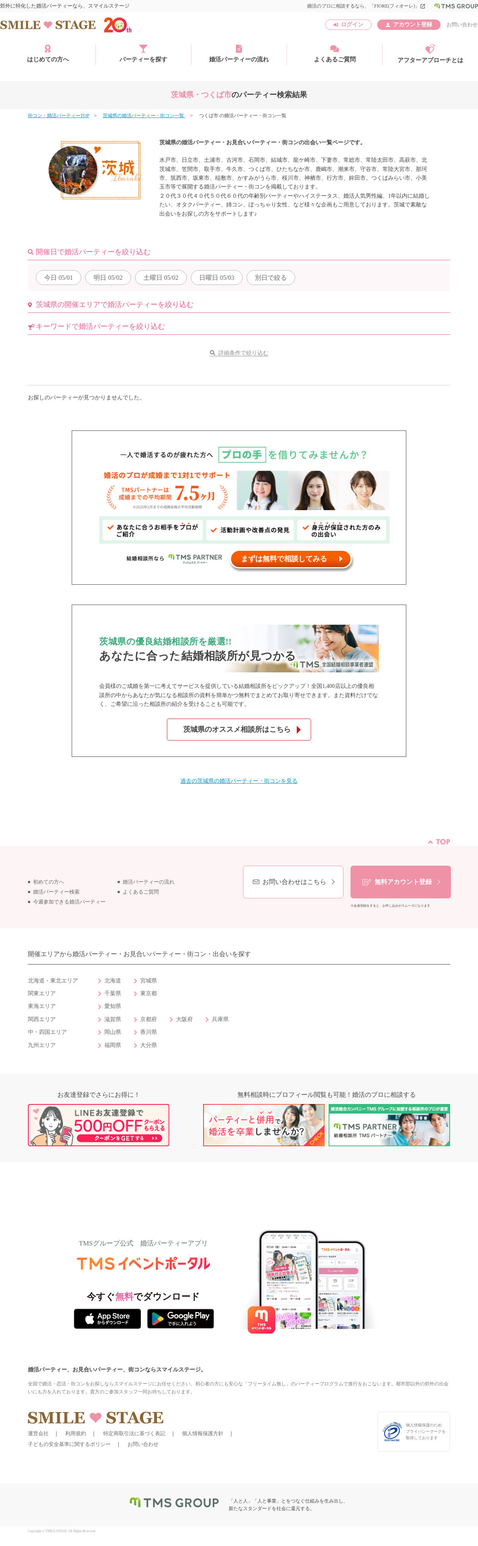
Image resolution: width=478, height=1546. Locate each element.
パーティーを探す (143, 53)
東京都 (148, 993)
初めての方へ (48, 882)
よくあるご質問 (335, 53)
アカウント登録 (412, 25)
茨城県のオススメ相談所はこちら (237, 729)
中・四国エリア (47, 1032)
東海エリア (42, 1006)
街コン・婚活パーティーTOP (58, 115)
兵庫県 (220, 1019)
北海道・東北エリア (53, 981)
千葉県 (112, 993)
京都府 (148, 1019)
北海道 (112, 981)
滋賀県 (112, 1019)
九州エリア (42, 1045)
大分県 (148, 1045)
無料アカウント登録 (403, 881)
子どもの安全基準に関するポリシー (69, 1444)
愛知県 (112, 1006)
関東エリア (42, 993)
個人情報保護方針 (202, 1433)
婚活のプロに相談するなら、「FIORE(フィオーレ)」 (366, 6)
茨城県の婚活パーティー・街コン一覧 (144, 115)
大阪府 (184, 1019)
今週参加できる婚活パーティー (69, 902)
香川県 (148, 1032)
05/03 (216, 277)
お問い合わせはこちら (294, 881)
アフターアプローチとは (430, 53)
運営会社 (38, 1433)
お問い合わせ (462, 25)
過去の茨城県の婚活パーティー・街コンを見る (239, 781)
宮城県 (148, 981)
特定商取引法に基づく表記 (134, 1433)
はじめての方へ (48, 53)
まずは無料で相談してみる (284, 559)
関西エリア (42, 1019)
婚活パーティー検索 (56, 892)
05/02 (108, 277)
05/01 (58, 277)
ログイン (352, 25)
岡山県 (112, 1032)
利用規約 (75, 1433)
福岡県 (112, 1045)
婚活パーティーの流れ (239, 53)
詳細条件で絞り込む (243, 353)
